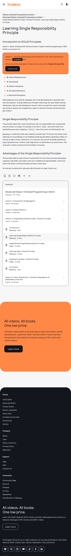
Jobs (5, 439)
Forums (6, 491)
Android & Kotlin (9, 403)
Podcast (6, 487)
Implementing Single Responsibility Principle (26, 243)
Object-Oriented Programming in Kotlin (18, 14)
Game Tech (7, 413)
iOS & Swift (7, 399)
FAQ (4, 465)
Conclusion (13, 267)
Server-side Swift (10, 410)
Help (4, 462)
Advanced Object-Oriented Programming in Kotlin (23, 17)
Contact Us (7, 469)
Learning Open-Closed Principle (22, 251)
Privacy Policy (8, 446)
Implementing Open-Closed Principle (24, 259)
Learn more (13, 349)
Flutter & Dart (8, 406)
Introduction (14, 228)
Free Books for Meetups (12, 498)
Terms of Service (9, 443)
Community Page (9, 480)
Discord (6, 484)
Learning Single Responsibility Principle (25, 235)
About (5, 436)
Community (7, 420)
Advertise (6, 450)
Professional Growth (11, 417)
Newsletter (7, 494)
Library (5, 424)
